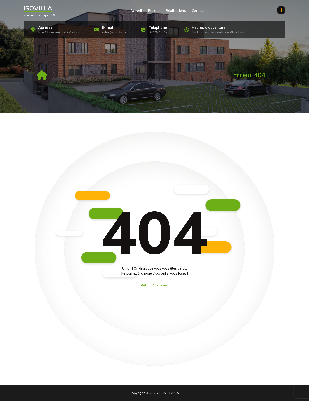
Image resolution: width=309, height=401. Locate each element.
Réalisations (176, 10)
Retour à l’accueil (155, 285)
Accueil (136, 10)
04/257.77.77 (159, 32)
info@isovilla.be (114, 32)
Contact (198, 10)
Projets (154, 10)
